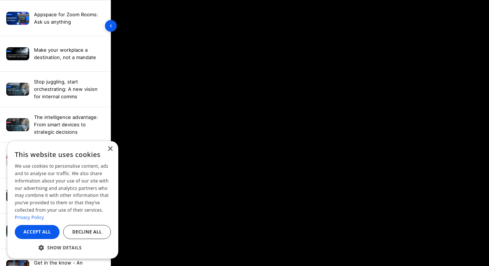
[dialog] (62, 200)
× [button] (110, 149)
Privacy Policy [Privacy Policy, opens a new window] (29, 217)
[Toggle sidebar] (111, 26)
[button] (63, 247)
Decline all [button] (87, 232)
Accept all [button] (37, 232)
